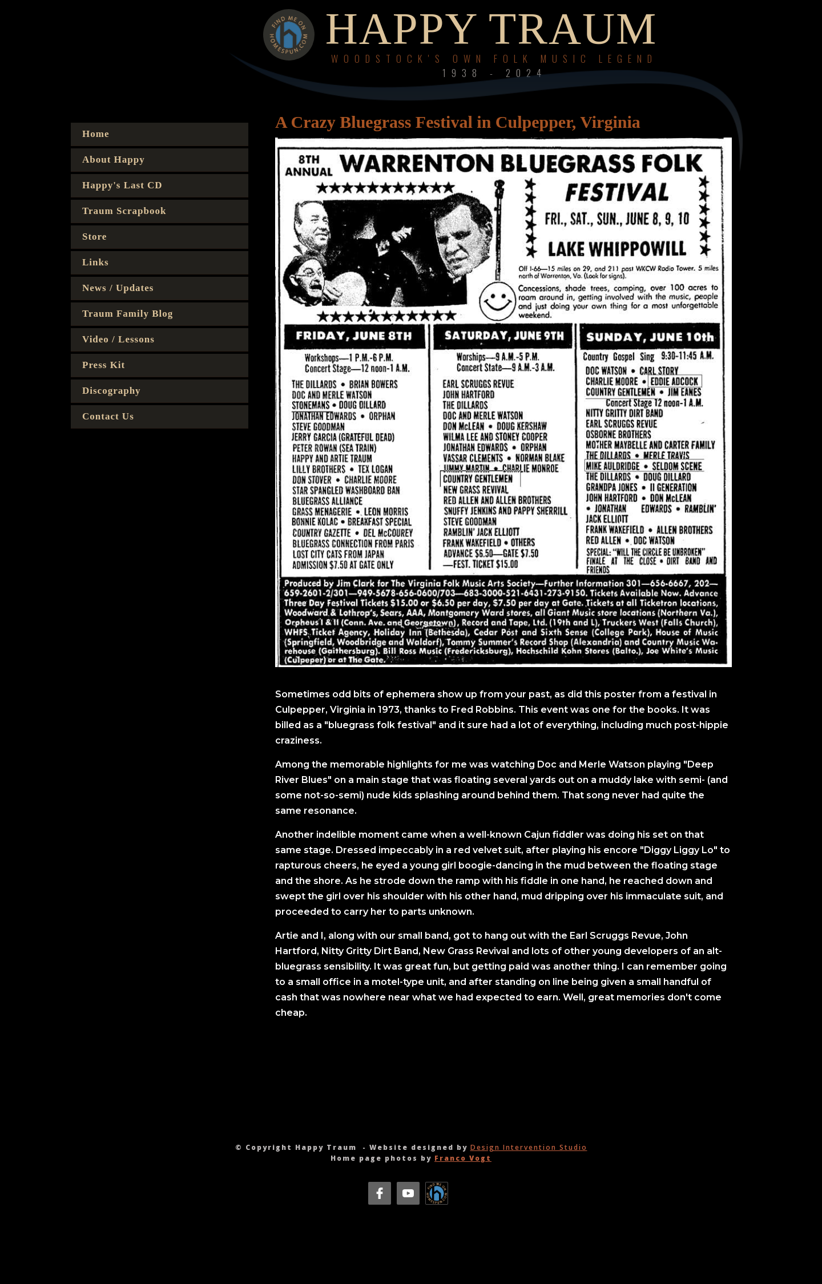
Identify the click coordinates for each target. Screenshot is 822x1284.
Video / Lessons (118, 339)
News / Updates (118, 287)
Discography (111, 390)
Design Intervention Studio (528, 1147)
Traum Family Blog (127, 313)
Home (95, 133)
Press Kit (103, 365)
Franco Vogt (462, 1158)
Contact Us (108, 416)
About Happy (113, 159)
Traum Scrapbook (124, 210)
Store (94, 236)
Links (95, 262)
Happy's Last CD (122, 185)
